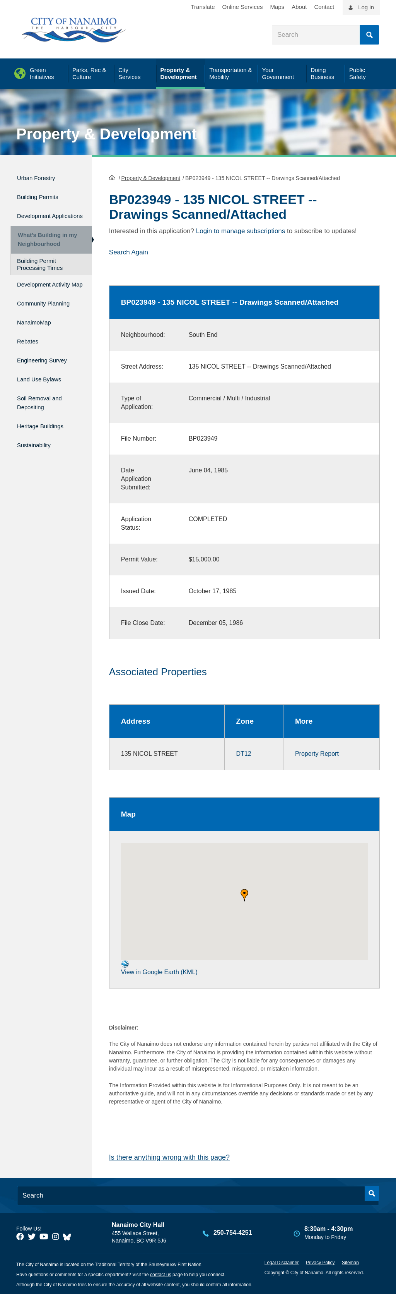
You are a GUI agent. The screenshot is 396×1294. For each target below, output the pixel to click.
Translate (203, 6)
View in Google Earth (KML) (159, 967)
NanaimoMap (38, 342)
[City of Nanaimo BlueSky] (69, 1236)
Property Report (317, 753)
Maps (277, 6)
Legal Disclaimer (282, 1262)
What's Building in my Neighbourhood (44, 244)
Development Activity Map (38, 295)
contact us (160, 1274)
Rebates (30, 359)
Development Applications (38, 214)
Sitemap (350, 1262)
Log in (366, 7)
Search (369, 35)
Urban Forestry (40, 177)
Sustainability (38, 450)
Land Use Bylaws (44, 392)
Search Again (128, 251)
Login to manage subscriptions (240, 230)
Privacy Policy (320, 1262)
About (299, 6)
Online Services (242, 6)
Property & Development (106, 133)
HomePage (112, 176)
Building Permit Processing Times (40, 272)
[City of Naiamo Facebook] (20, 1236)
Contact (324, 6)
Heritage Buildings (46, 434)
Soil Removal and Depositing (45, 412)
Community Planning (34, 321)
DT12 (243, 753)
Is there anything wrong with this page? (169, 1157)
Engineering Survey (48, 375)
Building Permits (42, 193)
